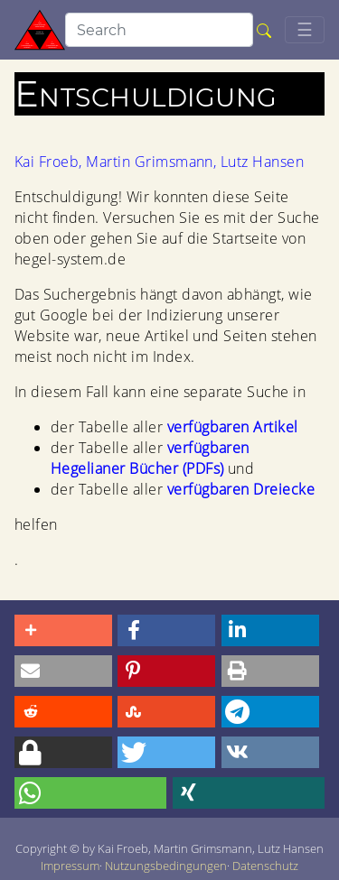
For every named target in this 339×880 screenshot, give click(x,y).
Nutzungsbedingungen (166, 865)
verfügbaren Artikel (232, 427)
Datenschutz (265, 865)
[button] (63, 630)
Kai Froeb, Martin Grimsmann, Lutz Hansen (159, 161)
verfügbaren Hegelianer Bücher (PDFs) (150, 458)
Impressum (70, 865)
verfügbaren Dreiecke (241, 489)
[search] (159, 30)
